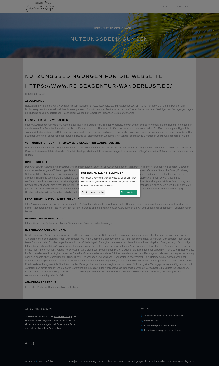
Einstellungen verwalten (93, 192)
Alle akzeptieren (128, 192)
